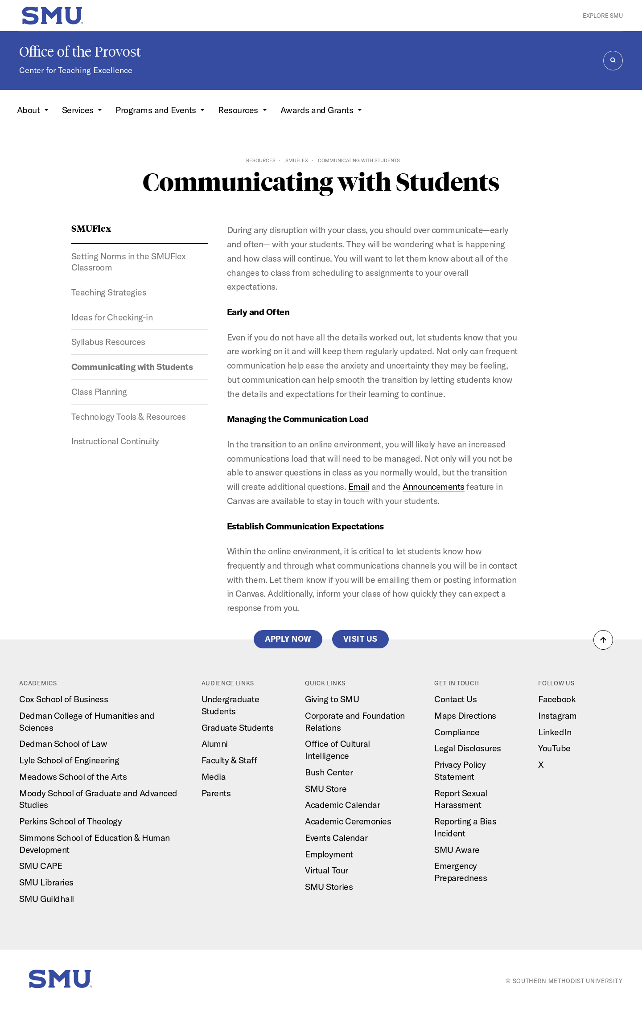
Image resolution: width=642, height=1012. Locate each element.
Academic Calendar (342, 804)
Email (359, 486)
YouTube (554, 748)
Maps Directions (465, 715)
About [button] (29, 109)
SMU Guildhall (46, 898)
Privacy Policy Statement (460, 770)
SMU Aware (457, 849)
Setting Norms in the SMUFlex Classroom (128, 261)
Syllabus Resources (108, 341)
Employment (329, 854)
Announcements (434, 486)
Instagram (557, 715)
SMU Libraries (46, 882)
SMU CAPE (40, 865)
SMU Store (325, 788)
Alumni (215, 743)
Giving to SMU (332, 699)
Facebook (557, 699)
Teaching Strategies (109, 292)
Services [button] (79, 109)
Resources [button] (239, 109)
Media (214, 776)
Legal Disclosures (467, 748)
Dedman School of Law (63, 743)
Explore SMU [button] (603, 15)
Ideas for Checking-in (112, 317)
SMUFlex (296, 160)
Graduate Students (238, 727)
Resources (261, 160)
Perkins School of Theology (70, 821)
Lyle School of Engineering (69, 760)
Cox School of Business (63, 699)
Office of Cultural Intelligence (337, 749)
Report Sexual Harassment (460, 799)
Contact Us (455, 699)
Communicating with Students (132, 366)
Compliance (456, 731)
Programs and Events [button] (156, 109)
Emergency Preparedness (460, 871)
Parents (216, 793)
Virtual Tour (326, 870)
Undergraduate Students (230, 705)
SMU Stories (329, 886)
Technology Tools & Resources (128, 416)
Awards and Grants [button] (317, 109)
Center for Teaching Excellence (75, 70)
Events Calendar (336, 837)
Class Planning (99, 391)
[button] (603, 640)
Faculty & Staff (229, 760)
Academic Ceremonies (348, 821)
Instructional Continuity (115, 441)
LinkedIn (554, 731)
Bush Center (329, 772)
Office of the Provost (80, 52)
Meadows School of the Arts (73, 776)
